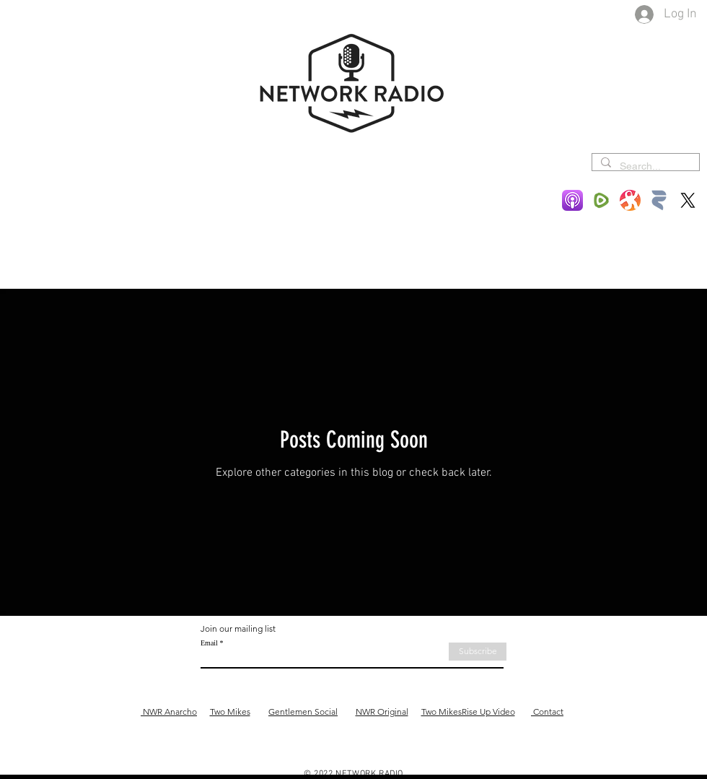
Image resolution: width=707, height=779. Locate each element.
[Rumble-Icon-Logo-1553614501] (601, 200)
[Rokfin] (659, 200)
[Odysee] (630, 200)
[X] (687, 200)
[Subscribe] (477, 652)
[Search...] (644, 167)
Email (209, 643)
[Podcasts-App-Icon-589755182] (572, 200)
